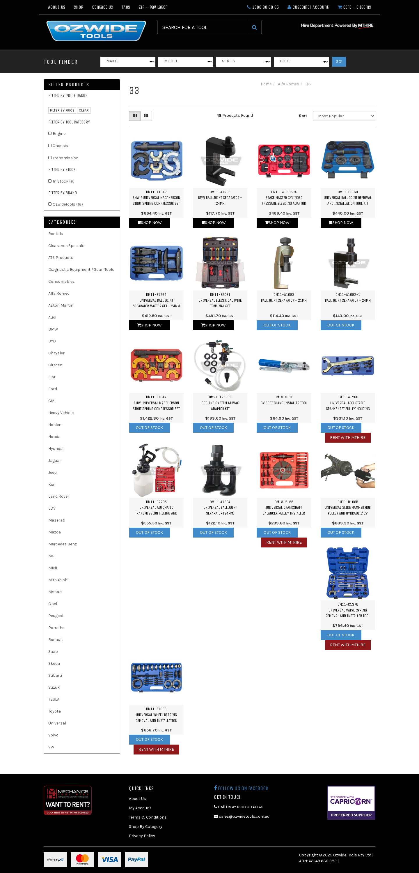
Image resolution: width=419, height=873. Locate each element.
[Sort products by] (344, 116)
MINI (52, 567)
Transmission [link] (66, 157)
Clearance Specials (66, 245)
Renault (55, 639)
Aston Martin (60, 305)
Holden (54, 424)
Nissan (55, 591)
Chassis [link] (60, 145)
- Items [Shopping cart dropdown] (354, 7)
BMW (53, 329)
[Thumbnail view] (135, 116)
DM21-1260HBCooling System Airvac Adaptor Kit (220, 403)
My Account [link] (140, 807)
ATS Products (60, 257)
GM (51, 400)
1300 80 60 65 (263, 7)
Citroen (55, 365)
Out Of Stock (277, 325)
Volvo (53, 735)
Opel (52, 603)
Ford (52, 388)
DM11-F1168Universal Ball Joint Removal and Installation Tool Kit (348, 198)
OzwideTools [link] (68, 204)
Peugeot (56, 615)
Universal (57, 723)
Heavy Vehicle (61, 412)
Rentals (55, 233)
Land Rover (58, 496)
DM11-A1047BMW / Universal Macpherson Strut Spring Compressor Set (156, 198)
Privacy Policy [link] (142, 835)
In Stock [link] (63, 181)
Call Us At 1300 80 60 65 (238, 807)
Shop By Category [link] (145, 826)
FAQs (126, 7)
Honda (54, 436)
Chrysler (56, 353)
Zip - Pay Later (153, 7)
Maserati (56, 520)
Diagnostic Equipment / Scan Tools (81, 269)
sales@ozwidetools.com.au (241, 816)
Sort (303, 115)
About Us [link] (137, 798)
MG (51, 556)
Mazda (54, 532)
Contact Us (102, 7)
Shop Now (149, 222)
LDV (52, 508)
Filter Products (69, 84)
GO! (339, 61)
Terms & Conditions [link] (148, 817)
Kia (51, 484)
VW (51, 747)
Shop (78, 7)
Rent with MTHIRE (347, 437)
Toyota (54, 711)
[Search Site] (254, 27)
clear (84, 110)
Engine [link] (59, 133)
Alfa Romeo (59, 293)
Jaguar (54, 460)
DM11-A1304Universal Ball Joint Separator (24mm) (220, 507)
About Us (56, 7)
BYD (52, 341)
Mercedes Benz (62, 544)
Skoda (54, 663)
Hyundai (55, 448)
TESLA (53, 699)
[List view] (146, 116)
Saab (53, 651)
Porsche (56, 627)
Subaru (55, 675)
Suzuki (54, 687)
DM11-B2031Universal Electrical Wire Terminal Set (220, 300)
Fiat (52, 376)
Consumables (61, 281)
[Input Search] (202, 27)
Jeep (52, 472)
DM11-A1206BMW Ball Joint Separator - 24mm (220, 198)
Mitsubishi (58, 579)
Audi (52, 317)
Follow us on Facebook (241, 788)
